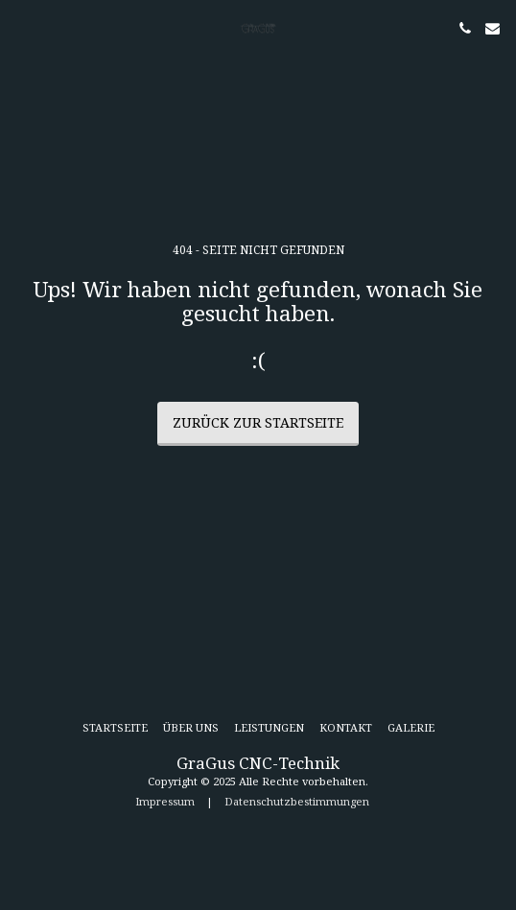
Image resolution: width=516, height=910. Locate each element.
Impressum (165, 801)
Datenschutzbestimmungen (296, 801)
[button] (21, 27)
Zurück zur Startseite (258, 422)
